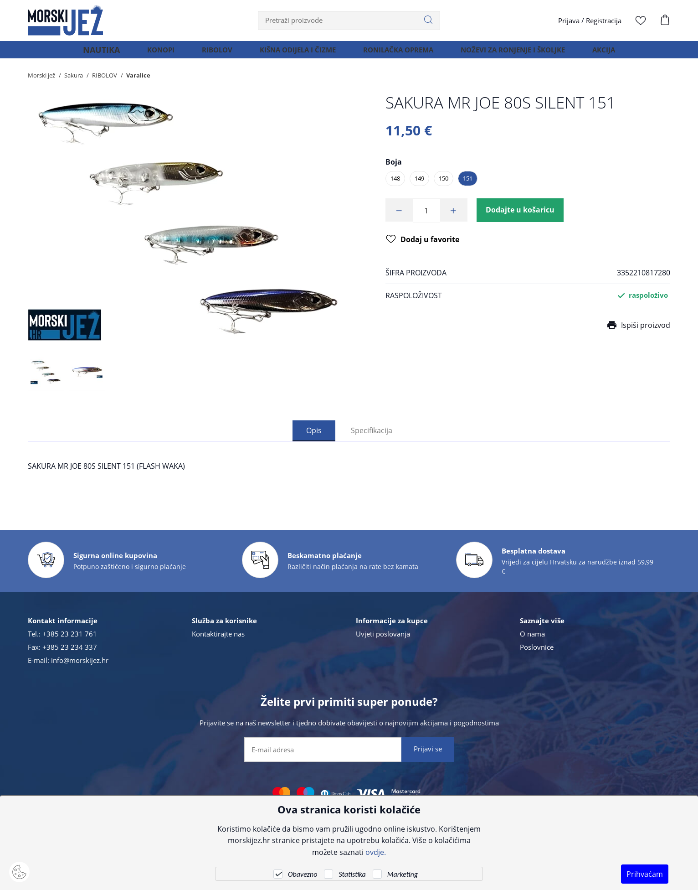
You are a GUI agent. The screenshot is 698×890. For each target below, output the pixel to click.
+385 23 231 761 (69, 633)
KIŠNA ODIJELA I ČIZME (295, 51)
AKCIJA (600, 51)
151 (467, 178)
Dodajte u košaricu (520, 211)
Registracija (603, 20)
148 (395, 178)
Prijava (569, 20)
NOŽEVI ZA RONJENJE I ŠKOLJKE (509, 51)
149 (419, 178)
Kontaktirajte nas (218, 633)
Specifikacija (371, 430)
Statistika (352, 874)
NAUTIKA (101, 51)
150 (443, 178)
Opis (314, 430)
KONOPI (157, 51)
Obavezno (302, 874)
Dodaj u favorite (422, 241)
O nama (532, 633)
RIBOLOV (214, 51)
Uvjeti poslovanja (383, 633)
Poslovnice (537, 647)
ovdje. (375, 852)
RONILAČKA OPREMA (395, 51)
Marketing (402, 874)
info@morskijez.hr (79, 660)
